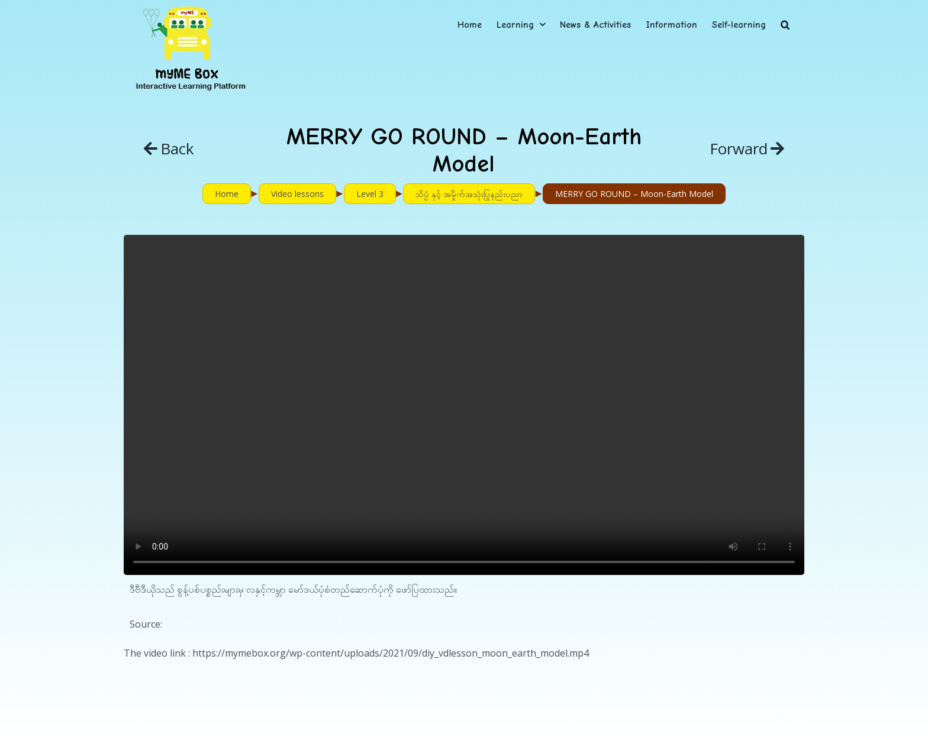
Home (227, 193)
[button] (785, 24)
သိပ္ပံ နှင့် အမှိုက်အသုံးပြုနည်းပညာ (469, 193)
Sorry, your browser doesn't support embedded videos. (464, 405)
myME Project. (243, 715)
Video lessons (297, 193)
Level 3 (370, 193)
